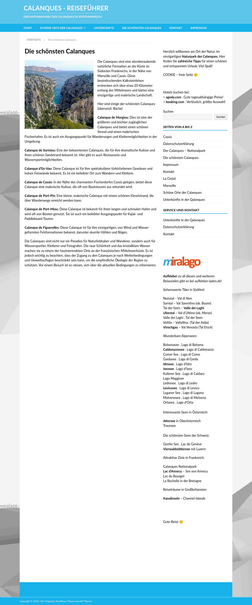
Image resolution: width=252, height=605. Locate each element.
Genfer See (171, 444)
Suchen (168, 111)
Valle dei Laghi (173, 317)
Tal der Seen (171, 308)
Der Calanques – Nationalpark (184, 150)
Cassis (167, 137)
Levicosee (170, 388)
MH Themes (85, 601)
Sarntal (168, 303)
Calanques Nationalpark (180, 466)
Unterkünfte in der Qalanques (184, 199)
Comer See (171, 354)
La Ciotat (169, 178)
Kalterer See (171, 373)
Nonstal (168, 298)
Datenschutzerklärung (178, 144)
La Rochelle (171, 481)
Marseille (169, 185)
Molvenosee (171, 397)
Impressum (198, 28)
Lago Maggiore (173, 378)
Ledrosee (169, 383)
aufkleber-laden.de (208, 281)
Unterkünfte (104, 28)
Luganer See (171, 393)
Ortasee (168, 402)
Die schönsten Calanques (141, 28)
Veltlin (167, 322)
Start (28, 28)
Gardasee (169, 359)
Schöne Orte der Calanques (61, 28)
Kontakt (175, 28)
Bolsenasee (171, 345)
